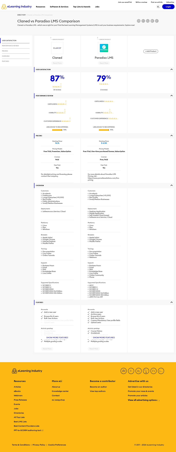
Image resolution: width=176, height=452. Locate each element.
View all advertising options (143, 400)
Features (39, 302)
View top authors (97, 391)
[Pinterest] (154, 371)
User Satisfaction (43, 69)
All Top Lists (19, 417)
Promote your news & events (141, 391)
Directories (19, 413)
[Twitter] (131, 371)
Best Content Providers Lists (26, 426)
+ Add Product (150, 51)
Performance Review (44, 96)
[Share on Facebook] (139, 21)
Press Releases (20, 400)
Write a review (141, 2)
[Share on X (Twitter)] (143, 21)
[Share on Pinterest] (157, 21)
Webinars (18, 395)
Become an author (98, 387)
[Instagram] (161, 371)
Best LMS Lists (20, 421)
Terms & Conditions (21, 445)
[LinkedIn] (139, 371)
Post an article (156, 2)
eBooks (17, 391)
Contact (56, 395)
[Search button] (158, 6)
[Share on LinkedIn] (148, 21)
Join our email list (125, 2)
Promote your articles (137, 395)
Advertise (170, 2)
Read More (57, 63)
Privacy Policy (39, 445)
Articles (17, 387)
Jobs (16, 408)
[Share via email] (152, 21)
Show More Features (57, 337)
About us (56, 387)
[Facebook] (124, 371)
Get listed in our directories (140, 387)
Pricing (39, 136)
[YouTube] (146, 371)
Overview (40, 185)
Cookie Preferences (57, 445)
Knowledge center (60, 391)
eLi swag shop (58, 400)
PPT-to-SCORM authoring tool (28, 430)
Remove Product (57, 38)
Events (17, 404)
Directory (21, 15)
